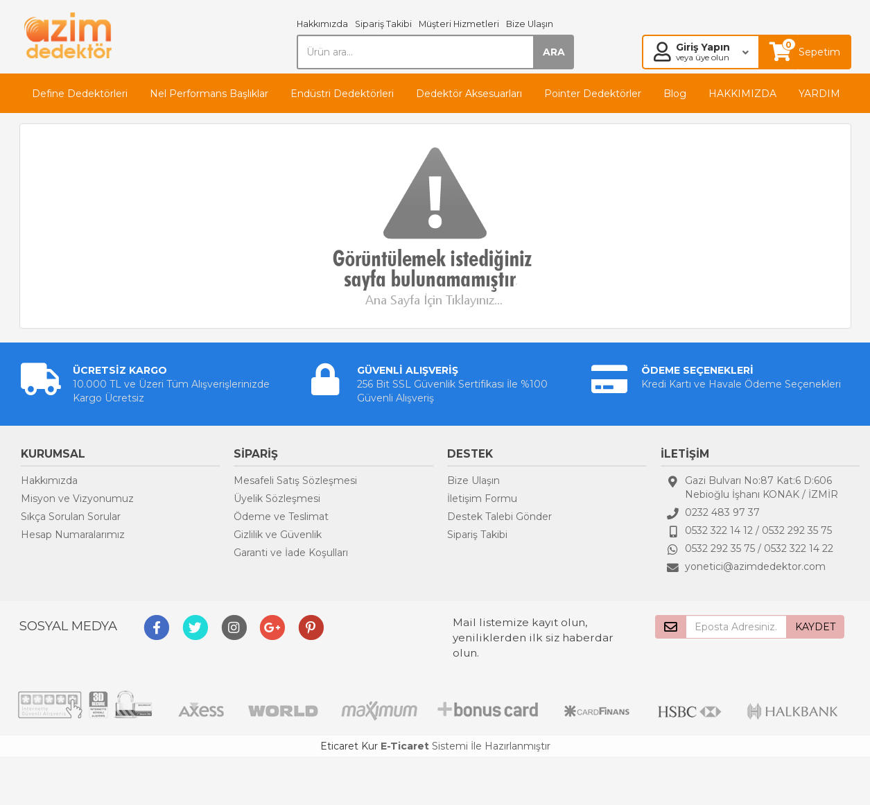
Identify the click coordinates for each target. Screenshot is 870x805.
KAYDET (815, 627)
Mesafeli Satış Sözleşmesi (295, 480)
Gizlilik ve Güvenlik (278, 534)
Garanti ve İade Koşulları (291, 552)
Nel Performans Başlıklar (209, 93)
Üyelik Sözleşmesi (277, 498)
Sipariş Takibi (383, 24)
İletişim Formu (482, 498)
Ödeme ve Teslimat (281, 516)
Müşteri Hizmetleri (459, 24)
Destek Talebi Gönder (499, 516)
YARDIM (819, 93)
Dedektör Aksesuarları (469, 93)
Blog (674, 93)
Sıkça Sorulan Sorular (71, 516)
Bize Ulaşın (529, 24)
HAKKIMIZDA (742, 93)
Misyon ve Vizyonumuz (77, 498)
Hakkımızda (322, 24)
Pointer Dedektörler (592, 93)
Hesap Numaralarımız (73, 534)
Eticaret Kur (349, 746)
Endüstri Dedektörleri (342, 93)
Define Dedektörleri (80, 93)
